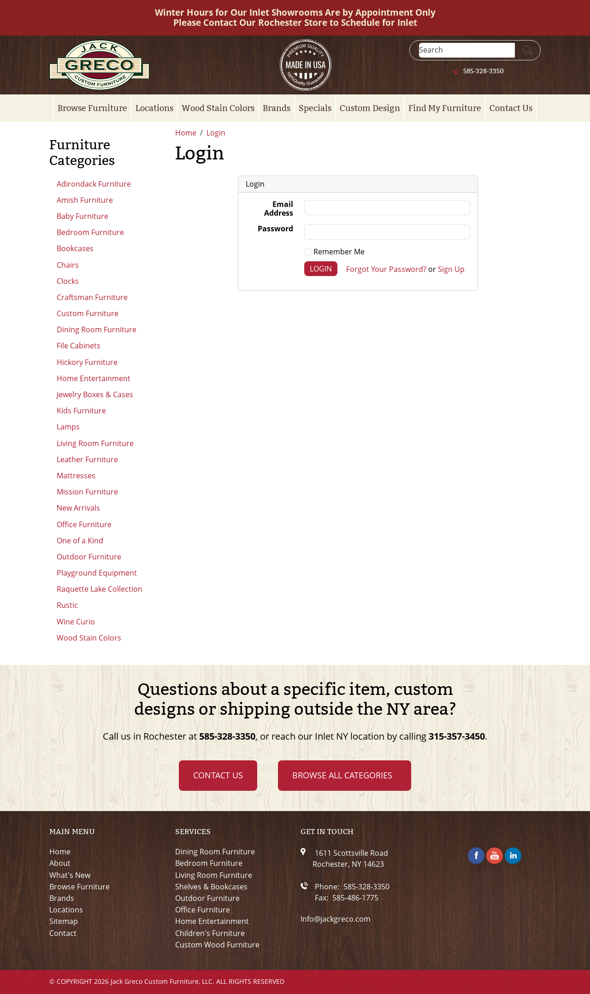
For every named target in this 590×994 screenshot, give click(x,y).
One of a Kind (80, 540)
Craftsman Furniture (92, 297)
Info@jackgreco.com (336, 919)
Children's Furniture (210, 933)
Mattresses (76, 476)
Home (60, 851)
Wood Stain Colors (218, 108)
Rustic (67, 605)
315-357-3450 (457, 736)
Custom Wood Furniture (217, 945)
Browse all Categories (342, 775)
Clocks (68, 281)
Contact (63, 933)
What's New (69, 875)
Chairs (68, 265)
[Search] (467, 50)
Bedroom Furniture (90, 232)
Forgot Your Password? (386, 269)
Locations (154, 108)
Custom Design (370, 108)
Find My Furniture (444, 108)
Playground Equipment (97, 573)
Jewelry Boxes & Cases (95, 394)
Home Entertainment (93, 378)
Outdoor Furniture (89, 557)
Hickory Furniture (87, 362)
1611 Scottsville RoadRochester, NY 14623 (350, 858)
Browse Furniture (92, 108)
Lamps (68, 427)
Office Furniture (84, 524)
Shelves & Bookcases (211, 886)
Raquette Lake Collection (99, 589)
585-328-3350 (483, 71)
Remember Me (334, 251)
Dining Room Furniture (96, 329)
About (60, 863)
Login (321, 269)
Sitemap (63, 921)
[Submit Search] (527, 50)
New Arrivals (78, 508)
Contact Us (511, 108)
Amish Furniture (85, 200)
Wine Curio (76, 622)
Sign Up (451, 269)
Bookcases (75, 248)
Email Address (278, 209)
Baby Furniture (82, 216)
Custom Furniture (87, 313)
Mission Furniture (87, 492)
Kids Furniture (81, 411)
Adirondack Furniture (94, 184)
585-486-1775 (355, 898)
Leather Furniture (87, 459)
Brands (276, 108)
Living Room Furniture (95, 443)
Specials (315, 108)
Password (275, 229)
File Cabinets (78, 346)
